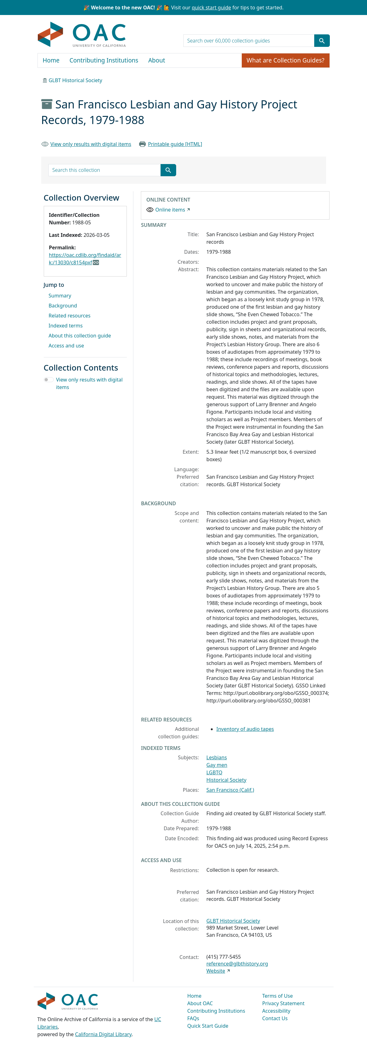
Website (215, 970)
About (156, 60)
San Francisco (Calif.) (230, 789)
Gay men (216, 764)
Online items (170, 209)
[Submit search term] (322, 40)
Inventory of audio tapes (245, 729)
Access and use (66, 345)
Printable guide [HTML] (175, 144)
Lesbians (216, 757)
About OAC (200, 1003)
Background (63, 305)
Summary (60, 295)
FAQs (193, 1018)
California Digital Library (103, 1034)
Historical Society (226, 779)
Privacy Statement (283, 1003)
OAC (81, 34)
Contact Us (275, 1018)
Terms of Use (277, 995)
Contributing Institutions (104, 60)
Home (51, 60)
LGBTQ (214, 772)
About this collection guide (80, 335)
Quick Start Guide (208, 1025)
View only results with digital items (90, 144)
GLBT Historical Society (75, 80)
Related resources (70, 315)
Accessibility (276, 1010)
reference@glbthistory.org (237, 963)
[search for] (249, 40)
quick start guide (211, 7)
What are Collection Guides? (286, 60)
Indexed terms (66, 325)
